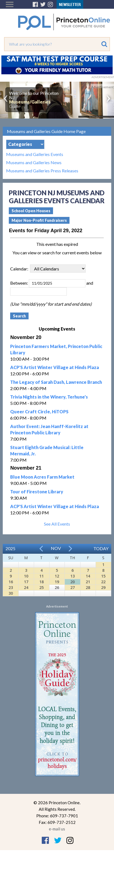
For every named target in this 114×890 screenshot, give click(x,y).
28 (88, 587)
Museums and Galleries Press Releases (42, 170)
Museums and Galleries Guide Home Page (46, 131)
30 (11, 593)
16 (11, 581)
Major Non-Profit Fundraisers (39, 220)
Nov (56, 548)
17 (26, 581)
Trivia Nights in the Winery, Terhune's (49, 396)
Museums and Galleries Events (34, 154)
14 (88, 576)
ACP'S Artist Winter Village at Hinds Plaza (54, 367)
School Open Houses (31, 210)
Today (101, 548)
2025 (10, 548)
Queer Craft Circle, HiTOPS (39, 411)
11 (41, 576)
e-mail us (57, 828)
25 (41, 587)
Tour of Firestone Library (36, 491)
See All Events (57, 523)
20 (72, 581)
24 (26, 587)
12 (57, 576)
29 (103, 587)
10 (26, 576)
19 (57, 581)
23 (11, 587)
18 (41, 581)
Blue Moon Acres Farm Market (42, 476)
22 (103, 581)
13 (72, 576)
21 (88, 581)
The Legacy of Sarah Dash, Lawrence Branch (56, 382)
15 (103, 576)
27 (72, 587)
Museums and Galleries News (34, 162)
